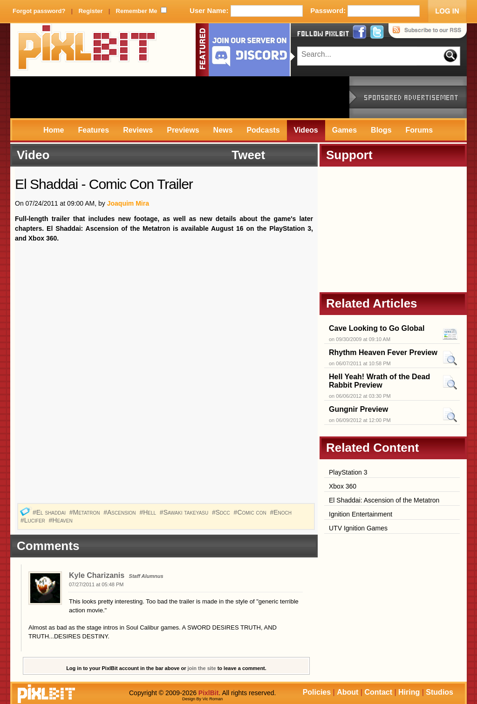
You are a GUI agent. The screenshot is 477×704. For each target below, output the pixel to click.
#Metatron (85, 512)
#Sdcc (222, 512)
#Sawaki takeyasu (185, 512)
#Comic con (251, 512)
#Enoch (281, 512)
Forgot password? (39, 10)
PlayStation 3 (348, 472)
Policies (317, 692)
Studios (439, 692)
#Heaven (62, 520)
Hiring (409, 692)
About (347, 692)
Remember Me (136, 10)
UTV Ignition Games (358, 528)
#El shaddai (50, 512)
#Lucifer (33, 520)
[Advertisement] (179, 97)
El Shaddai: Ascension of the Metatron (384, 500)
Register (90, 10)
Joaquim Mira (128, 203)
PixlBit (87, 49)
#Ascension (120, 512)
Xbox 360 (342, 486)
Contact (378, 692)
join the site (202, 668)
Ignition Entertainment (360, 514)
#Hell (148, 512)
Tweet (248, 155)
